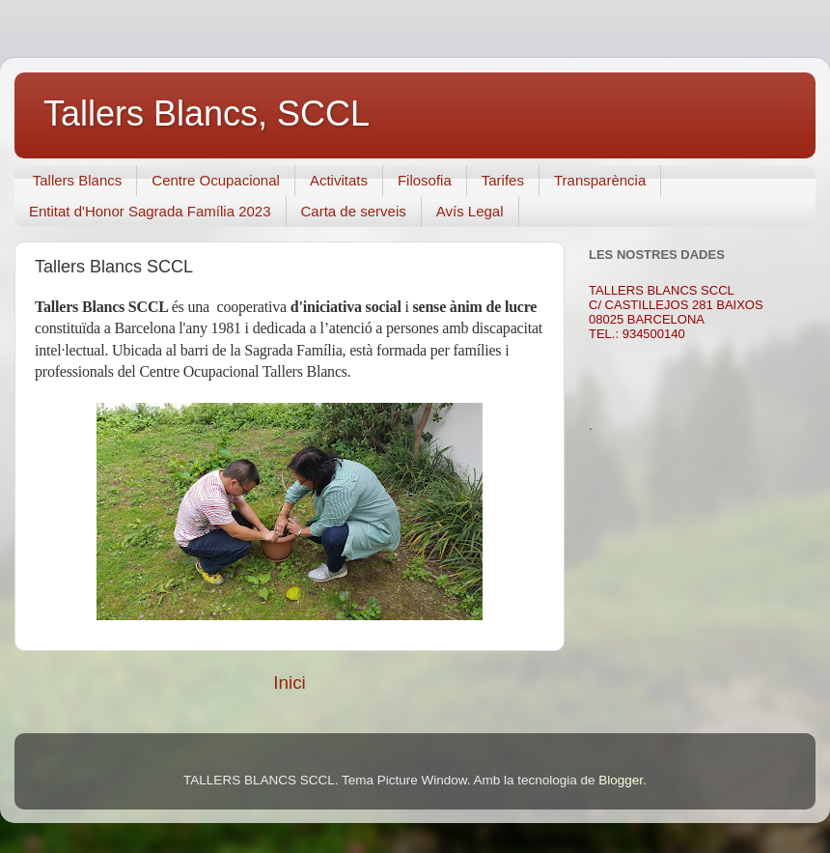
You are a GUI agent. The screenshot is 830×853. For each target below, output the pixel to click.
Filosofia (425, 180)
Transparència (600, 180)
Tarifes (503, 180)
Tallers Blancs (78, 180)
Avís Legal (470, 211)
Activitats (339, 180)
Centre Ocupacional (216, 180)
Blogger (620, 780)
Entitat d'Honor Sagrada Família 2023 (150, 211)
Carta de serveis (353, 211)
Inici (289, 682)
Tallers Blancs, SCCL (206, 113)
